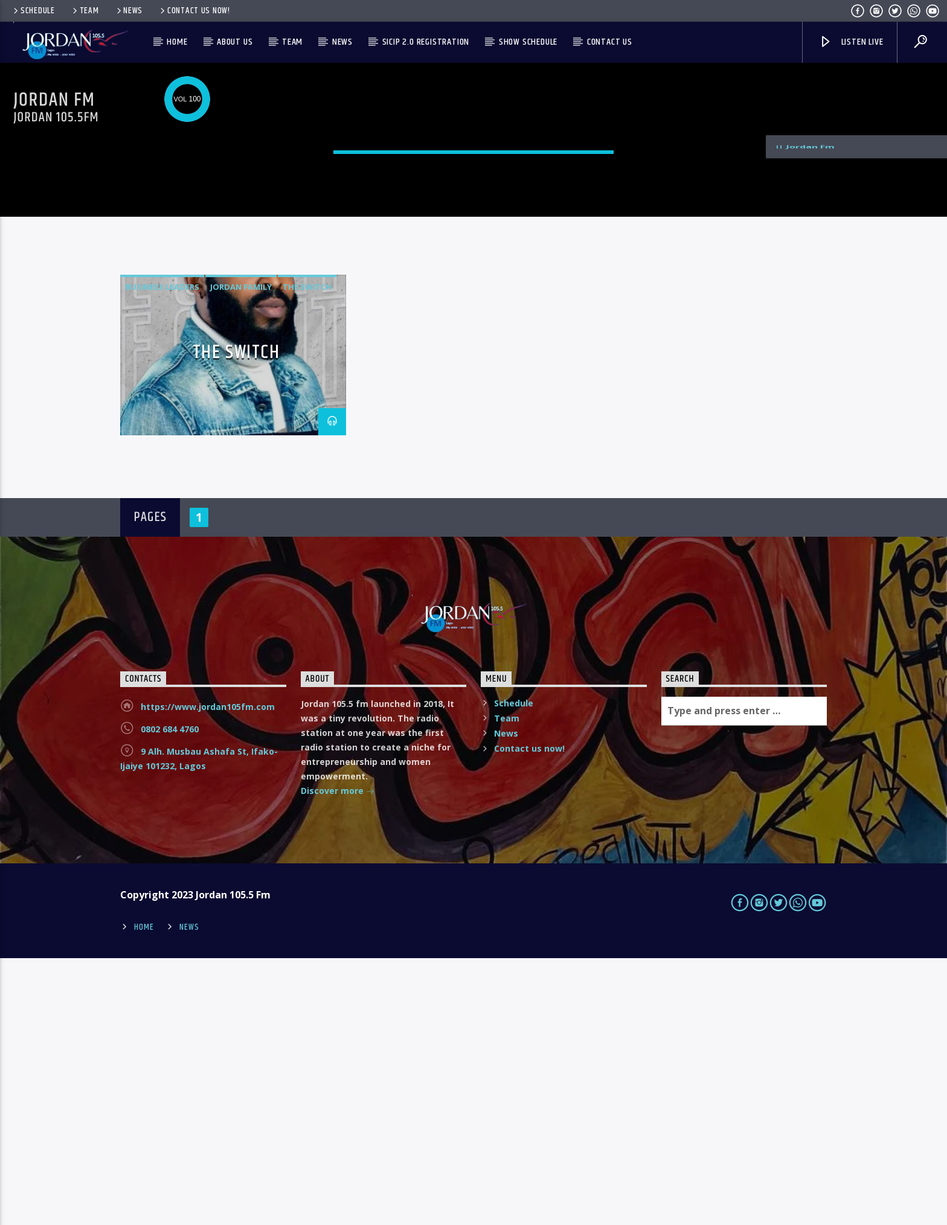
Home (177, 42)
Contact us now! (194, 11)
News (129, 11)
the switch (307, 554)
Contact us (609, 42)
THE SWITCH (236, 620)
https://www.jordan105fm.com (208, 973)
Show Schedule (528, 42)
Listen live (851, 42)
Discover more (337, 1059)
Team (85, 11)
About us (234, 42)
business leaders (162, 554)
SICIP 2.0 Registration (426, 42)
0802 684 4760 (170, 996)
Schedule (33, 11)
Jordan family (241, 554)
